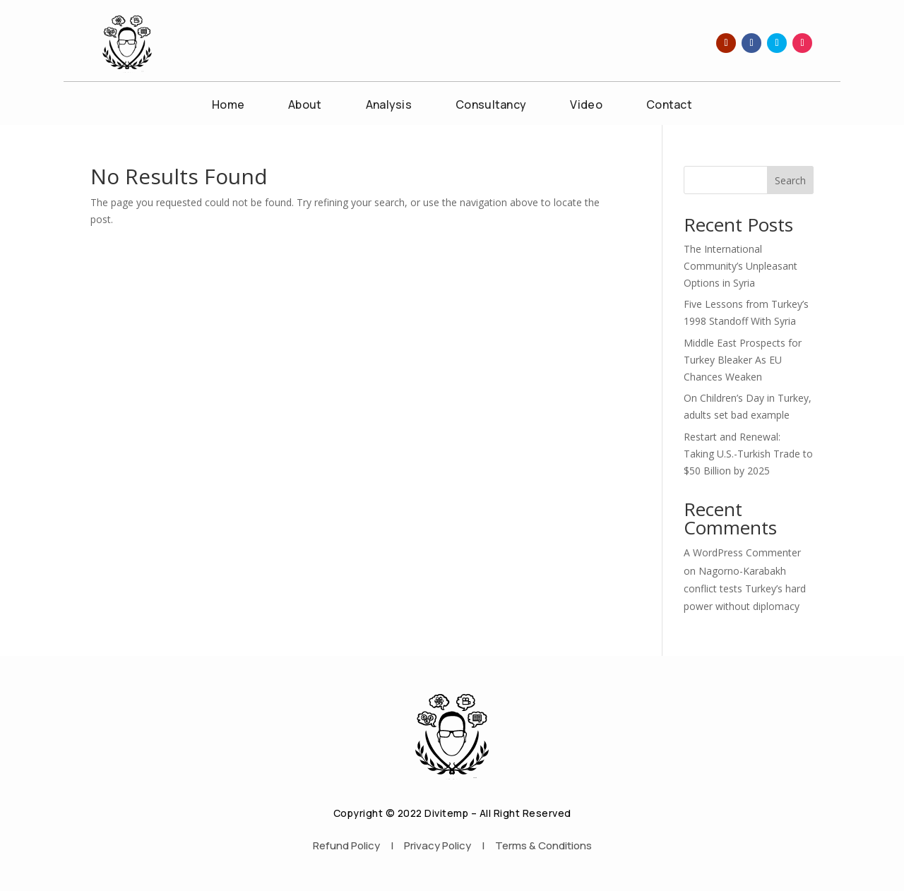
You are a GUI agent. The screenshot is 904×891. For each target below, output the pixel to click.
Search (790, 180)
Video (586, 106)
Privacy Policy (437, 845)
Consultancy (491, 106)
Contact (669, 106)
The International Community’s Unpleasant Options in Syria (740, 265)
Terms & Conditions (543, 845)
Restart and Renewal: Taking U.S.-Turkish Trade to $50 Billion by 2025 (748, 453)
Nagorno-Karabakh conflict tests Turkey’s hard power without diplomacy (745, 588)
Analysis (389, 106)
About (305, 106)
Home (228, 106)
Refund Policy (346, 845)
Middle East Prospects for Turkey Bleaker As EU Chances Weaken (743, 359)
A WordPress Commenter (742, 552)
